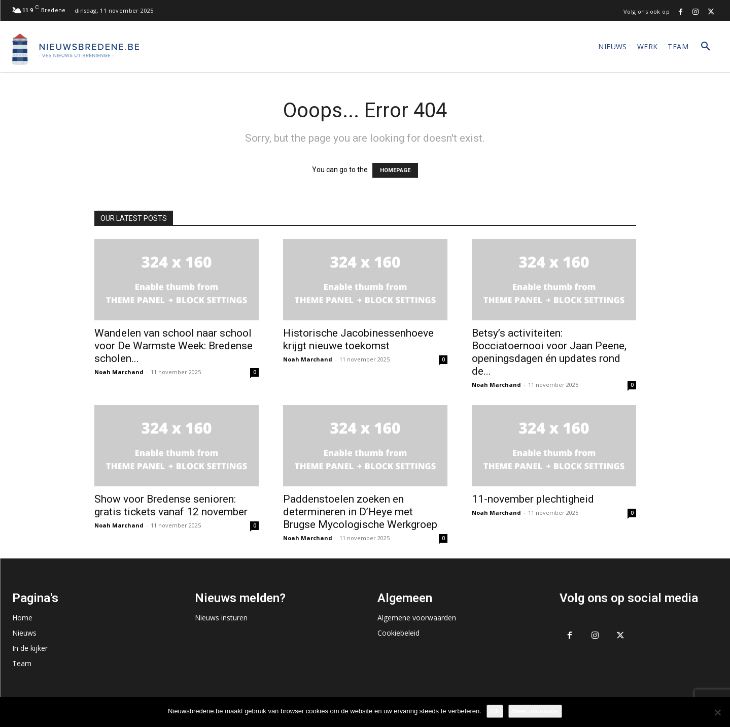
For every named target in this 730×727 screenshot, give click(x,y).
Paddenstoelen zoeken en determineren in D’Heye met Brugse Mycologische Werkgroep (360, 512)
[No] (717, 712)
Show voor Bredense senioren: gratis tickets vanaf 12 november (171, 505)
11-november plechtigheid (533, 499)
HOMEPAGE (395, 170)
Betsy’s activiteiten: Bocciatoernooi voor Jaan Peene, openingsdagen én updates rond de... (549, 352)
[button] (705, 47)
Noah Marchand (119, 372)
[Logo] (75, 49)
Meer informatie (535, 711)
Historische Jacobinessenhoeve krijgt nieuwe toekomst (358, 339)
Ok (495, 711)
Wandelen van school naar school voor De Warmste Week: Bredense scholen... (173, 346)
